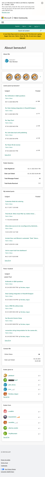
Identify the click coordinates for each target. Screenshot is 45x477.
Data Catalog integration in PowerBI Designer (19, 294)
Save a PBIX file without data (14, 306)
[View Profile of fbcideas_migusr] (25, 287)
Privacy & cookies (5, 460)
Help (30, 26)
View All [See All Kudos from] (6, 437)
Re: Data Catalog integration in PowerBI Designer (20, 108)
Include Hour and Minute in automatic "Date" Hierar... (22, 238)
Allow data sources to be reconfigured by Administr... (21, 226)
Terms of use (4, 463)
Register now (6, 12)
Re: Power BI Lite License (12, 145)
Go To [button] (36, 26)
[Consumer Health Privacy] (22, 472)
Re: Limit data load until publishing (16, 132)
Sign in (24, 26)
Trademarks (4, 465)
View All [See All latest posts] (8, 155)
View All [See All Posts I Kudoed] (8, 340)
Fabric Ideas (8, 98)
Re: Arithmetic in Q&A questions (15, 96)
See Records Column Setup (13, 318)
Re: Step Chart (9, 120)
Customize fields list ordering (14, 201)
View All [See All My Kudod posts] (8, 261)
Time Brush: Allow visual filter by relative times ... (20, 214)
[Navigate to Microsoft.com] (6, 18)
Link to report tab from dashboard (16, 250)
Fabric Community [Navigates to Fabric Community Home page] (21, 18)
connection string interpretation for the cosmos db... (21, 330)
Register (17, 26)
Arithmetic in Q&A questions (14, 281)
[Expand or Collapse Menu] (2, 22)
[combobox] (30, 30)
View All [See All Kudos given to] (6, 397)
